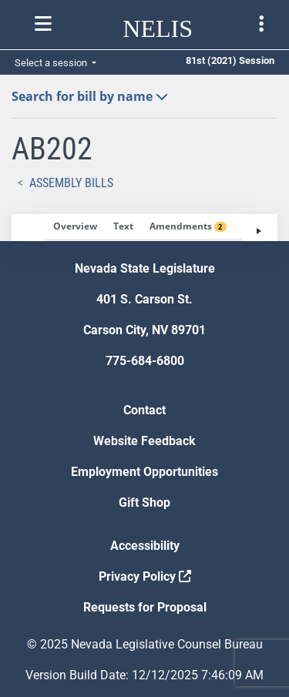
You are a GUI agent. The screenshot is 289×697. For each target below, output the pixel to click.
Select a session (52, 63)
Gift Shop (144, 502)
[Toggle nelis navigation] (43, 23)
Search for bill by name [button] (90, 96)
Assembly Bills (71, 183)
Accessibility (145, 545)
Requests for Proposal (145, 607)
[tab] (75, 227)
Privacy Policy (145, 576)
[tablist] (144, 227)
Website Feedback (144, 441)
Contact (144, 410)
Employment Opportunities (144, 471)
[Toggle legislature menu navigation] (261, 23)
